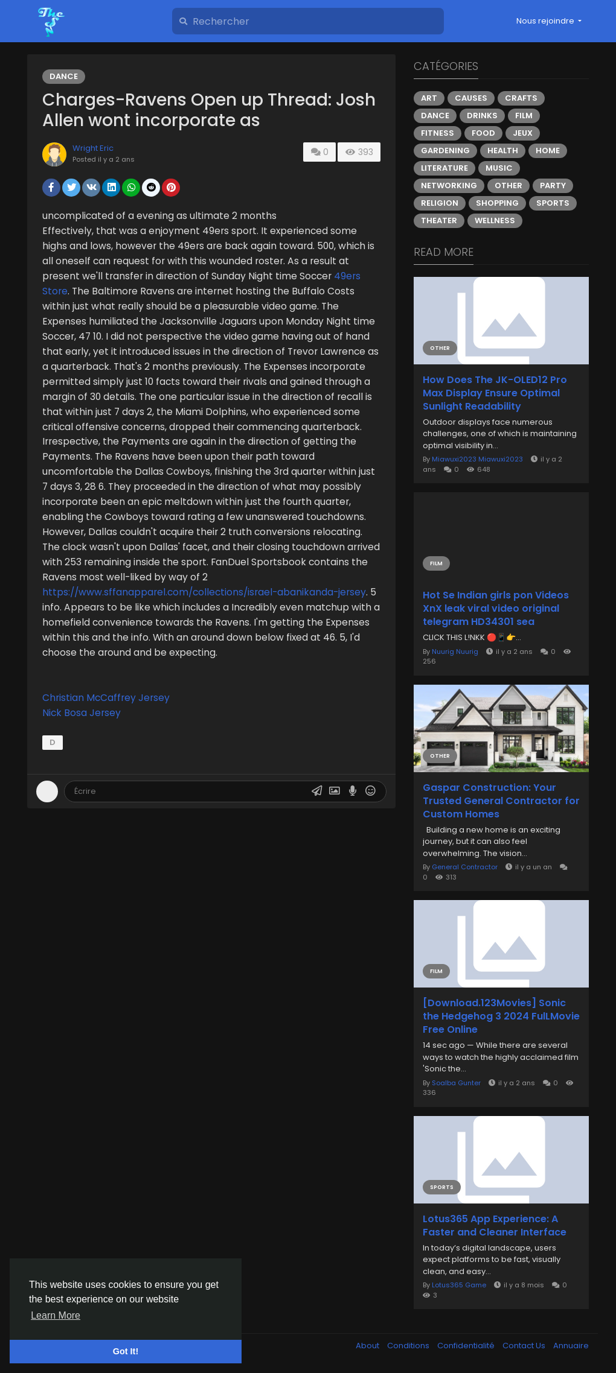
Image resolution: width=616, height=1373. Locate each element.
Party (553, 185)
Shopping (497, 203)
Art (429, 98)
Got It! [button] (125, 1351)
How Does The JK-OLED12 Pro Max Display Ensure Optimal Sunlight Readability (495, 393)
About (368, 1345)
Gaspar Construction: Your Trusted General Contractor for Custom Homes (501, 801)
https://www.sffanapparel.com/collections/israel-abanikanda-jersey (204, 592)
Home (548, 150)
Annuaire (571, 1345)
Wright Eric (93, 148)
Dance (64, 76)
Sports (552, 203)
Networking (449, 185)
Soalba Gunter (456, 1083)
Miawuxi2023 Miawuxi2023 (477, 459)
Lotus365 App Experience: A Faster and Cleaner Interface (494, 1226)
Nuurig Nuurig (455, 651)
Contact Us (524, 1345)
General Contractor (465, 867)
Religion (439, 203)
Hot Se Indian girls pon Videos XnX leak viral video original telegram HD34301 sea (496, 609)
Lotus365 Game (459, 1285)
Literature (444, 168)
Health (502, 150)
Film (524, 115)
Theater (439, 220)
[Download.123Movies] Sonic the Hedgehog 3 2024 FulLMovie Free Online (501, 1016)
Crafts (521, 98)
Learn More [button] (55, 1315)
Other (508, 185)
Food (483, 133)
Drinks (482, 115)
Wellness (495, 220)
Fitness (437, 133)
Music (499, 168)
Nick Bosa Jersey (81, 712)
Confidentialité (466, 1345)
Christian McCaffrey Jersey (106, 697)
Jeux (523, 133)
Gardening (445, 150)
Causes (471, 98)
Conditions (409, 1345)
